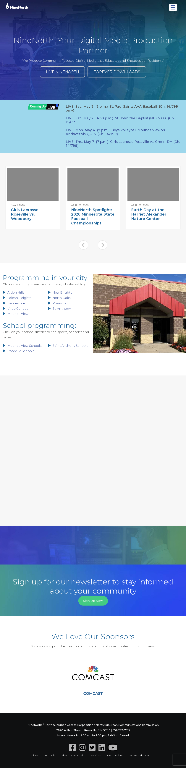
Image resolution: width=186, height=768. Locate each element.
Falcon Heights (19, 298)
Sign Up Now (93, 600)
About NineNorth (72, 755)
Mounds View (17, 314)
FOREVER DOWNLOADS (116, 72)
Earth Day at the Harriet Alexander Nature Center (148, 214)
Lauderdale (16, 303)
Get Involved (115, 755)
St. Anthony (62, 308)
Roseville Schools (20, 351)
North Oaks (61, 298)
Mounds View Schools (24, 345)
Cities (34, 755)
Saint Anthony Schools (70, 345)
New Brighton (64, 292)
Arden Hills (15, 292)
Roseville (59, 303)
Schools (50, 755)
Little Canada (17, 308)
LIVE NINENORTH (62, 72)
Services (95, 755)
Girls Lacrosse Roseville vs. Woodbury (24, 214)
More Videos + (139, 755)
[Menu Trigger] (173, 7)
